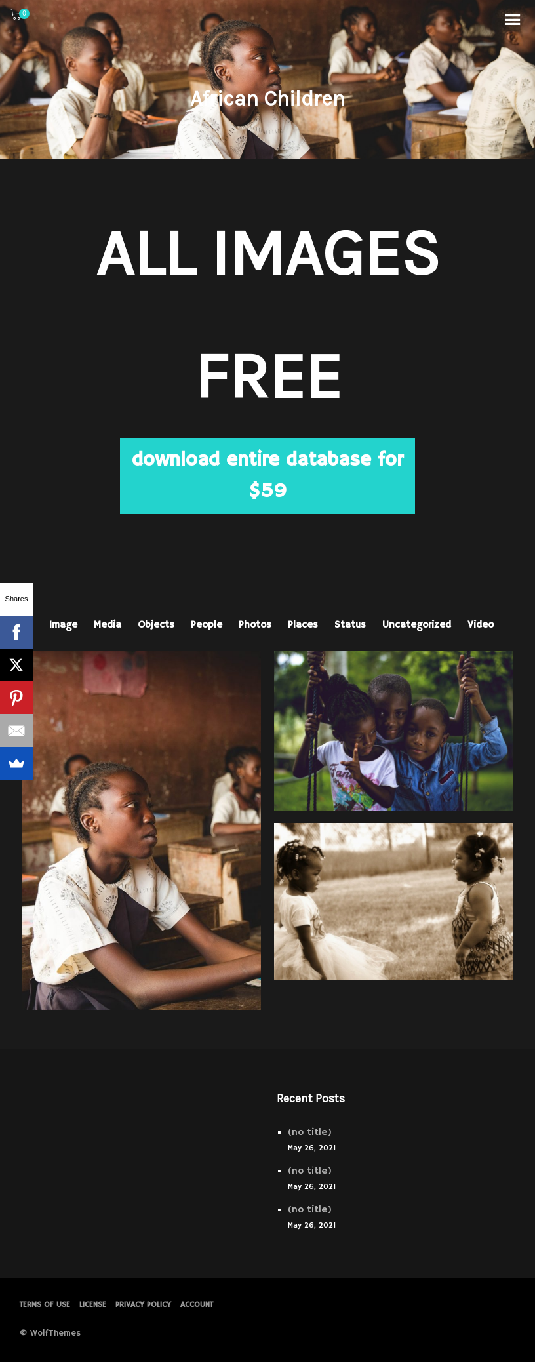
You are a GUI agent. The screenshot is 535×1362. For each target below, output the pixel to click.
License (92, 1305)
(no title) (310, 1132)
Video (480, 624)
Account (196, 1305)
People (206, 624)
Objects (156, 624)
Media (107, 624)
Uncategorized (416, 624)
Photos (255, 624)
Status (350, 624)
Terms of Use (45, 1305)
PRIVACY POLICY (143, 1305)
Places (303, 624)
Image (63, 624)
